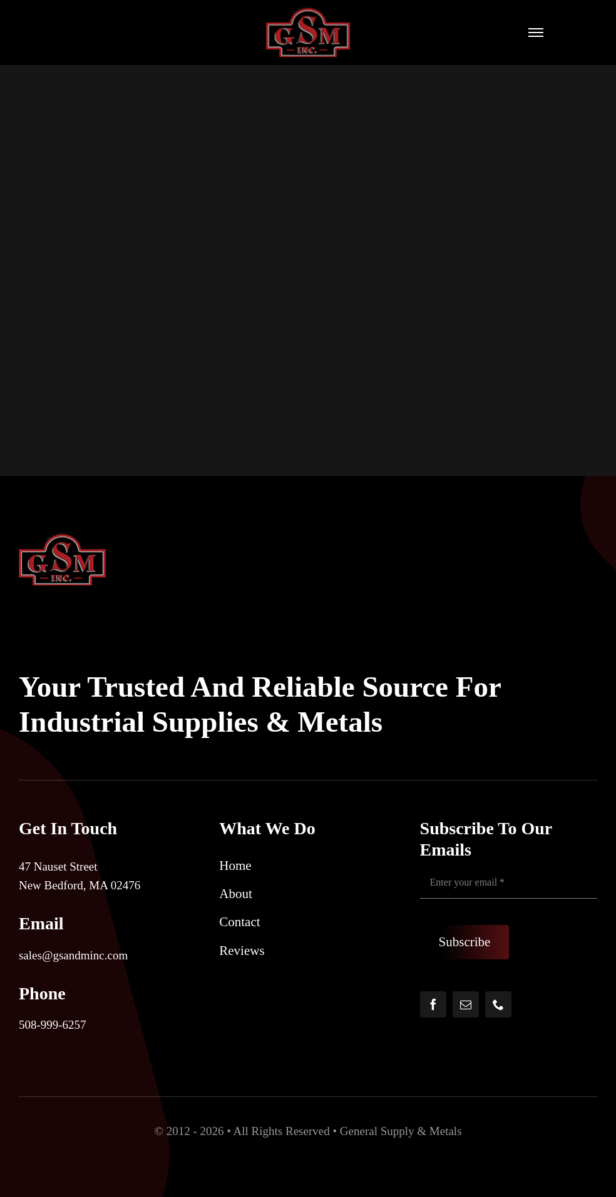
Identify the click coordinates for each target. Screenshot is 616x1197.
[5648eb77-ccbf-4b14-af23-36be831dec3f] (307, 12)
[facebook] (433, 1004)
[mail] (466, 1004)
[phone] (498, 1004)
